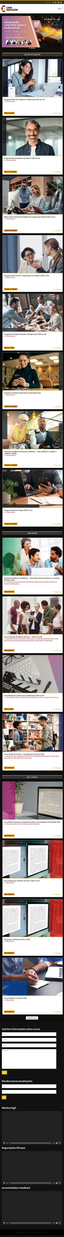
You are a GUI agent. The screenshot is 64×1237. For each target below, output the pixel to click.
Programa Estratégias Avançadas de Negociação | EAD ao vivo (25, 334)
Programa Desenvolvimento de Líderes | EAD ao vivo (22, 158)
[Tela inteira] (60, 1143)
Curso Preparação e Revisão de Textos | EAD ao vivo (22, 881)
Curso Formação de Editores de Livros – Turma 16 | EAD (23, 637)
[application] (32, 1128)
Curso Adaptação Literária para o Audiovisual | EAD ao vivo (24, 695)
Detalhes (57, 113)
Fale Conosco (48, 2)
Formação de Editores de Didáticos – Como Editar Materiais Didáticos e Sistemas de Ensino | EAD (32, 579)
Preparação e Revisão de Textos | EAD (17, 939)
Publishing (32, 533)
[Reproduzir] (4, 1143)
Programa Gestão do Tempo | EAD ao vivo (18, 510)
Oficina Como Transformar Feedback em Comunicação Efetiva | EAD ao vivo (29, 217)
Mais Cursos (32, 777)
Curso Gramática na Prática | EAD (15, 998)
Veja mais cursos (32, 1018)
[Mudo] (57, 1143)
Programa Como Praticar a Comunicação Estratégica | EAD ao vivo (26, 275)
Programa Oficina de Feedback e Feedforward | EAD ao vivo (24, 99)
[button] (29, 48)
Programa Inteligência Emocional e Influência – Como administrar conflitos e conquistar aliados (30, 452)
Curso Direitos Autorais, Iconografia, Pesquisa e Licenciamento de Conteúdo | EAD (32, 822)
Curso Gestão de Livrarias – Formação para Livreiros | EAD (24, 754)
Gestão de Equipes (32, 55)
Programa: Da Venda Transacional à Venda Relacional (22, 393)
